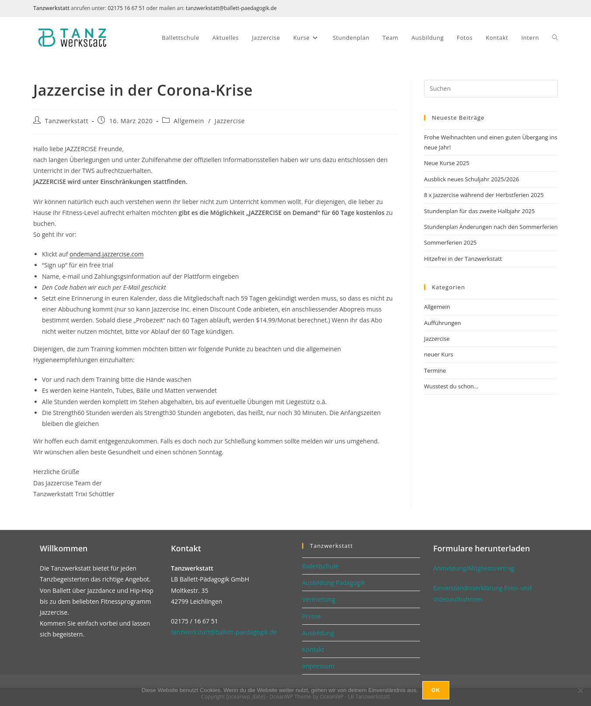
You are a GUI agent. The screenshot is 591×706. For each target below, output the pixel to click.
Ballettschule (320, 566)
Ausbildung (318, 633)
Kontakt (313, 649)
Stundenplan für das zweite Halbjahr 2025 (479, 211)
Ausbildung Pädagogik (333, 582)
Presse (311, 616)
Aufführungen (442, 323)
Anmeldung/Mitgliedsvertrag (474, 568)
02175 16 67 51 (126, 8)
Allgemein (189, 121)
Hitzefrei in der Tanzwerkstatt (463, 259)
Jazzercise (230, 121)
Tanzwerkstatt (67, 121)
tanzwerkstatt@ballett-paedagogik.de (231, 8)
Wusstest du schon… (451, 386)
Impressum (318, 666)
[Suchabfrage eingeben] (491, 88)
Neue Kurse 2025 (446, 163)
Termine (435, 370)
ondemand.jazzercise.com (107, 254)
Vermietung (318, 599)
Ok (435, 690)
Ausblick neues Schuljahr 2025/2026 (471, 179)
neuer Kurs (438, 354)
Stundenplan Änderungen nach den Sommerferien (491, 227)
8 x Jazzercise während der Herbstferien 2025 (484, 195)
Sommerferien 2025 (450, 242)
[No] (580, 690)
